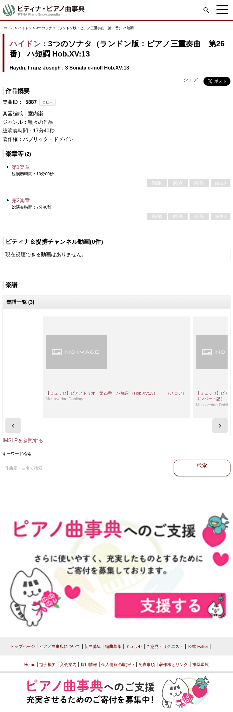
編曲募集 (113, 646)
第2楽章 (21, 200)
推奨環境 (200, 664)
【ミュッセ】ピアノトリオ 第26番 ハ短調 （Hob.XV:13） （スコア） (116, 393)
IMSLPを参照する (23, 440)
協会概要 (47, 664)
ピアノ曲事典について (59, 646)
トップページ (22, 646)
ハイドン (25, 28)
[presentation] (13, 425)
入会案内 (68, 664)
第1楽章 (21, 167)
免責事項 (146, 664)
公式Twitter (198, 646)
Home (29, 664)
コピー (47, 102)
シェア (190, 79)
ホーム (8, 28)
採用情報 (89, 664)
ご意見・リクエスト (164, 646)
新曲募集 (92, 646)
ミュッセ (134, 646)
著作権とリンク (173, 664)
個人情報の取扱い (117, 664)
